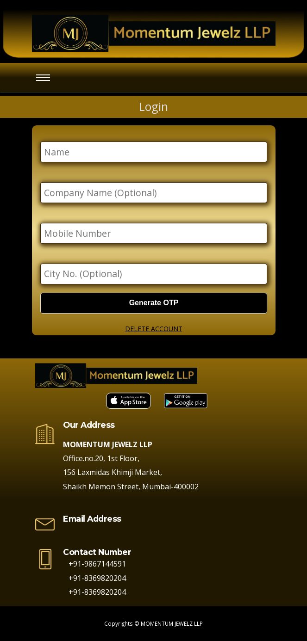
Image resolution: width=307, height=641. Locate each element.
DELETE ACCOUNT (153, 328)
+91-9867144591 (94, 564)
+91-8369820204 (94, 578)
